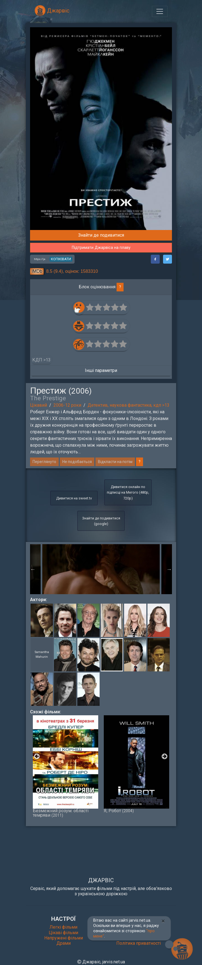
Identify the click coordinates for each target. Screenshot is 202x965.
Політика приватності (138, 943)
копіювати (61, 259)
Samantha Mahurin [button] (42, 654)
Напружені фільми (63, 938)
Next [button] (169, 569)
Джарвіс (52, 10)
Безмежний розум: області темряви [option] (65, 766)
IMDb (37, 271)
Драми (63, 943)
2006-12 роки (67, 405)
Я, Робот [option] (136, 764)
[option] (101, 569)
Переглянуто (44, 461)
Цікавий (38, 405)
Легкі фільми (63, 927)
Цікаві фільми (63, 932)
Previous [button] (33, 569)
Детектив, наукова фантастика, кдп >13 (128, 405)
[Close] (163, 921)
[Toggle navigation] (159, 11)
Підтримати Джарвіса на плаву (101, 247)
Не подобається (77, 461)
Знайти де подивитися (101, 235)
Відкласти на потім (115, 461)
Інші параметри (101, 370)
